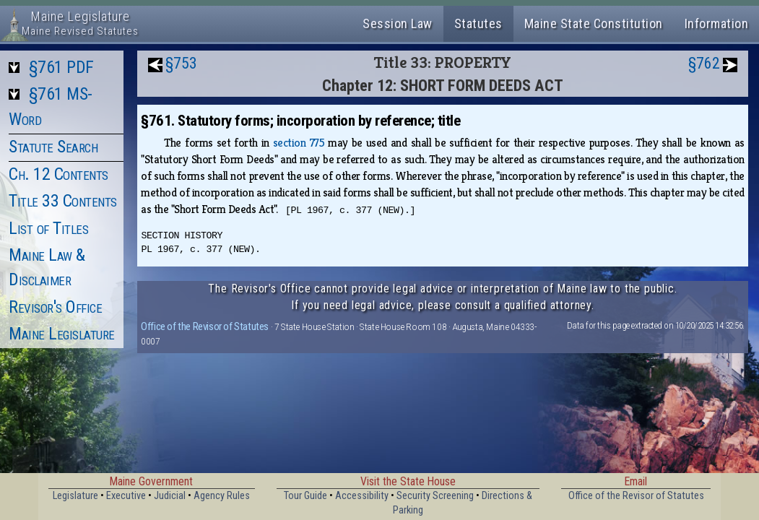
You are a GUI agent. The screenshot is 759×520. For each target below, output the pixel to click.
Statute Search (53, 146)
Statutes (478, 23)
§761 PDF (61, 67)
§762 (704, 63)
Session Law (398, 23)
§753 (181, 63)
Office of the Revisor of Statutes (205, 326)
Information (717, 23)
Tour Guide (305, 496)
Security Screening (435, 496)
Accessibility (362, 496)
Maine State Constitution (593, 23)
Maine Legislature (62, 334)
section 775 (298, 142)
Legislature (75, 496)
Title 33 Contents (63, 201)
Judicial (170, 496)
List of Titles (48, 228)
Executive (126, 496)
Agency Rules (222, 496)
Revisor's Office (55, 307)
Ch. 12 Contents (58, 174)
